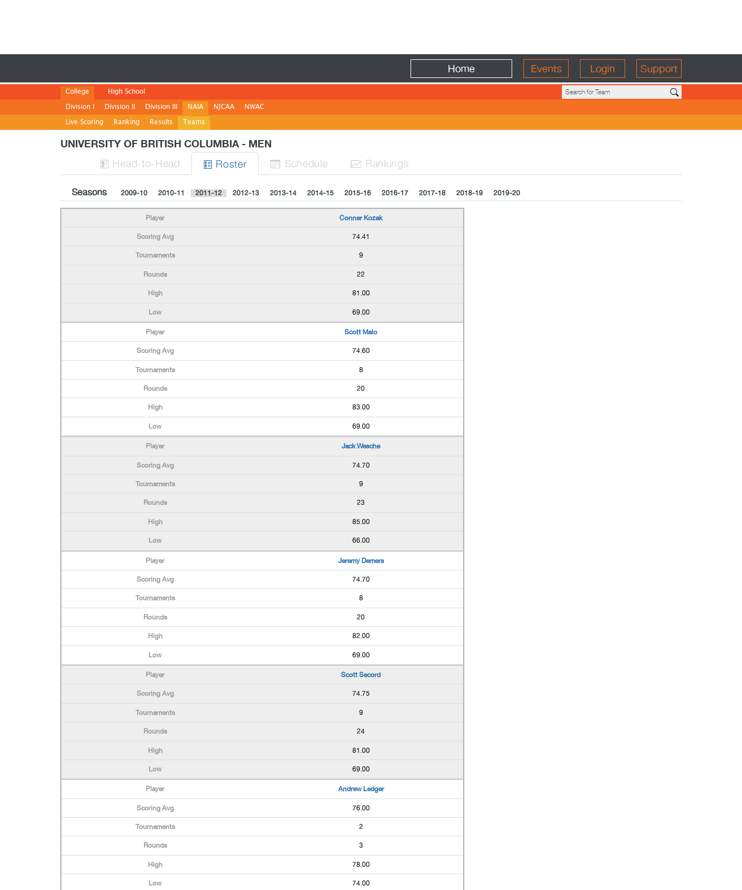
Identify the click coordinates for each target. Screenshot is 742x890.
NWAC (254, 107)
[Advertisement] (371, 25)
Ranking (126, 122)
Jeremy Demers (361, 561)
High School (126, 92)
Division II (119, 107)
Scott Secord (361, 675)
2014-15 (320, 193)
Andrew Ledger (361, 789)
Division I (80, 107)
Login (602, 69)
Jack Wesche (361, 446)
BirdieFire (142, 68)
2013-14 (283, 193)
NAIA (195, 107)
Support (659, 69)
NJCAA (223, 107)
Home (461, 69)
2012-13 (246, 193)
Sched (299, 163)
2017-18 (432, 193)
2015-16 (357, 193)
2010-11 (171, 193)
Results (161, 122)
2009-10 (134, 193)
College (77, 92)
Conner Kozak (360, 218)
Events (546, 69)
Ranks (379, 163)
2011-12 (208, 193)
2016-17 (395, 193)
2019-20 (507, 193)
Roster (225, 163)
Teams (194, 122)
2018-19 (469, 193)
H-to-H (140, 163)
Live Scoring (84, 122)
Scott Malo (360, 332)
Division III (161, 107)
